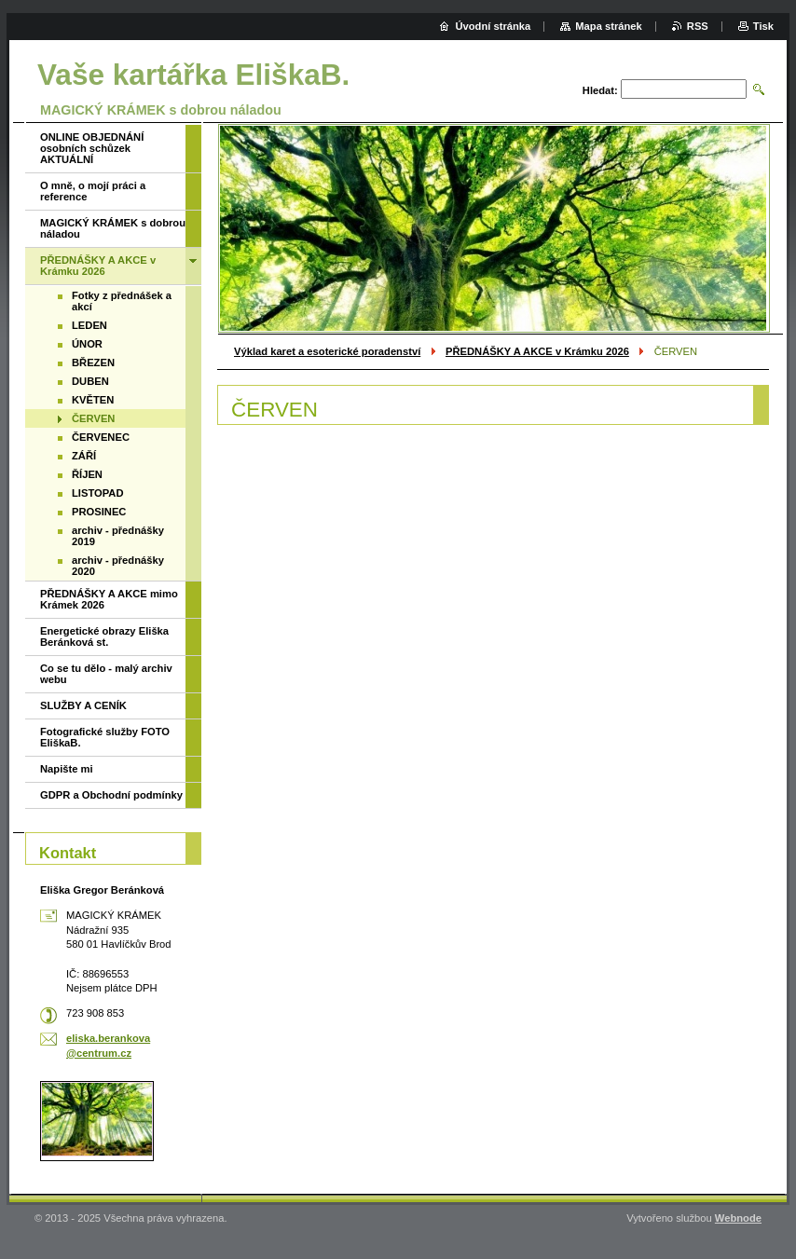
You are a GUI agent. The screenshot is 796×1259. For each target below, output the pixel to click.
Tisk (763, 26)
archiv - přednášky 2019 (118, 536)
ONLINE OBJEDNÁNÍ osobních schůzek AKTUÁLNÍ (92, 148)
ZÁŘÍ (84, 455)
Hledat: (600, 90)
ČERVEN (93, 418)
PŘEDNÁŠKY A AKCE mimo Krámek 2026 (109, 599)
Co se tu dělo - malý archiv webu (106, 674)
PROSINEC (99, 511)
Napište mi (66, 768)
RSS (697, 26)
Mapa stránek (608, 26)
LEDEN (89, 325)
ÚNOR (87, 343)
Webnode (738, 1218)
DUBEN (90, 381)
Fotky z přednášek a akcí (122, 301)
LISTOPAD (98, 493)
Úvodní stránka (492, 26)
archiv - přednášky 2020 (118, 565)
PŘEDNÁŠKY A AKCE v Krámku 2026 (537, 351)
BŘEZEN (93, 362)
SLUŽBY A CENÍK (83, 705)
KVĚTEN (93, 399)
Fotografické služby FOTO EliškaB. (105, 737)
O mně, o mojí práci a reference (92, 191)
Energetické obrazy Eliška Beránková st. (104, 636)
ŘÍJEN (87, 474)
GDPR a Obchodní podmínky (111, 795)
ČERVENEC (101, 437)
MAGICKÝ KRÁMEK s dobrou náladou (112, 228)
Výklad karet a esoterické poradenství (327, 351)
